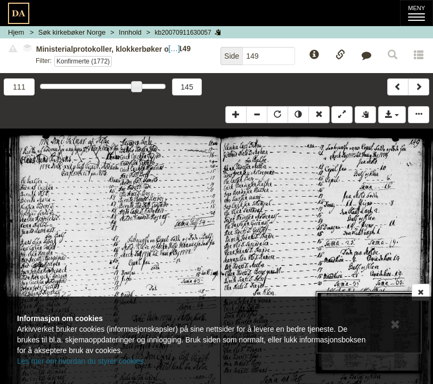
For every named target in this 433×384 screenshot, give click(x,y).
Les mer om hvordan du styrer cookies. (81, 361)
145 (187, 87)
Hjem (16, 32)
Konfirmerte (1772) (83, 61)
